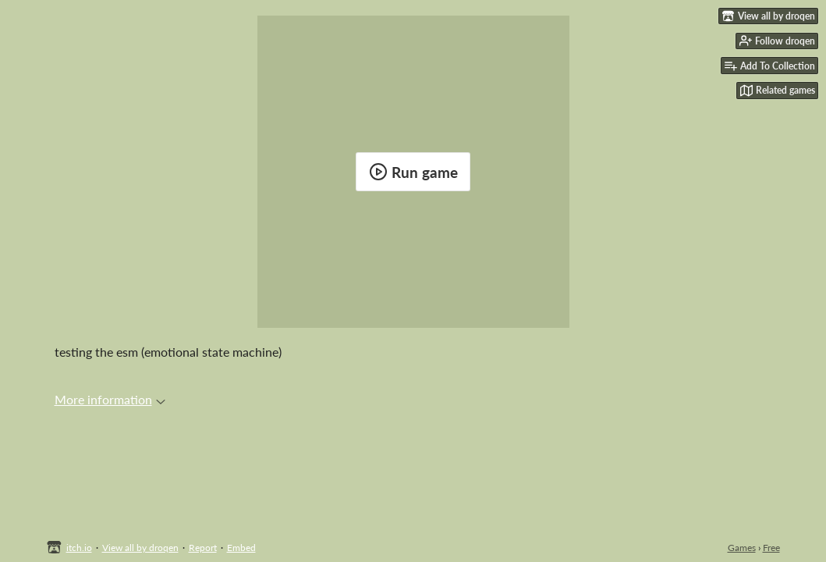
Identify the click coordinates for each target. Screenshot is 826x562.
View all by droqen (140, 547)
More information (110, 399)
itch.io (79, 547)
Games (742, 547)
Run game (413, 171)
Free (771, 547)
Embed (241, 547)
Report (203, 547)
